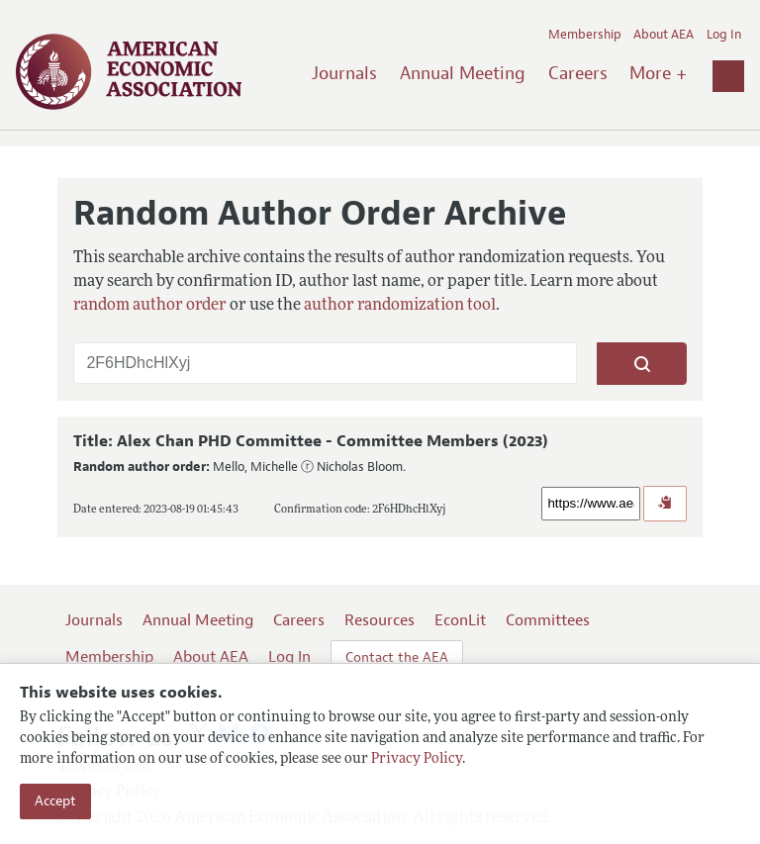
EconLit (460, 620)
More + (658, 73)
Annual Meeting (462, 73)
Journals (344, 73)
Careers (578, 73)
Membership (584, 35)
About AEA (663, 35)
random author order (150, 306)
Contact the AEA (396, 657)
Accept (55, 801)
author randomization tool (400, 306)
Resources (379, 620)
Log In (724, 35)
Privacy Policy (416, 759)
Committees (548, 620)
